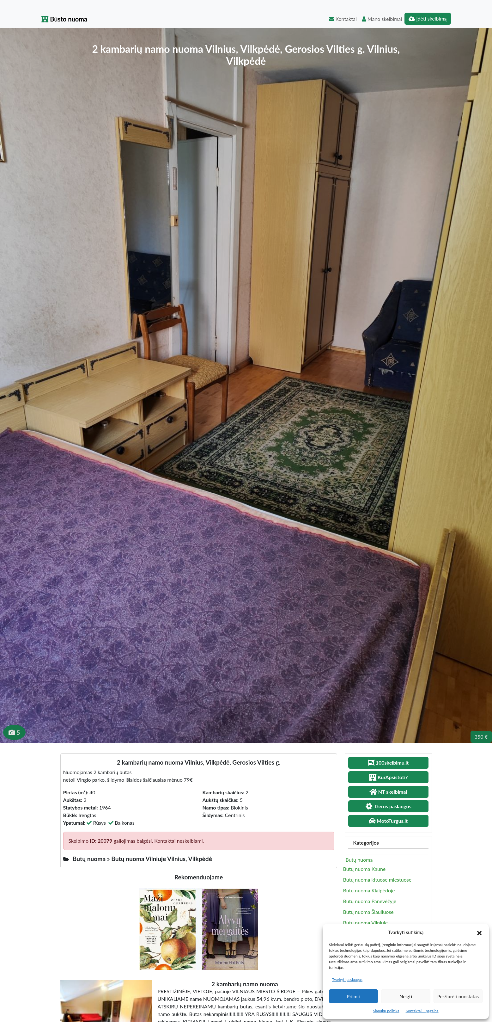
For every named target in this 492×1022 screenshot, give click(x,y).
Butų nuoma (359, 860)
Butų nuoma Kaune (364, 869)
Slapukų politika (386, 1010)
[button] (479, 932)
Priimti (353, 996)
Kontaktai (342, 19)
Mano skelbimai (382, 19)
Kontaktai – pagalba (422, 1010)
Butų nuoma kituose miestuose (377, 880)
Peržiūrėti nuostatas (458, 996)
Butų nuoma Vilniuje (365, 923)
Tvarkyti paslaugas (347, 979)
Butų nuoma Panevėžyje (370, 901)
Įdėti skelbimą (427, 18)
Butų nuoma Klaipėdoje (369, 890)
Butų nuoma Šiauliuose (368, 912)
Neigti (405, 996)
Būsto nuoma (64, 19)
